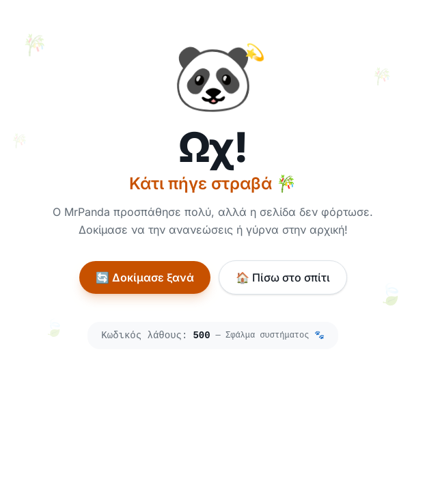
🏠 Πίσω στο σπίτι (282, 277)
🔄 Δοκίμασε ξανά (144, 277)
